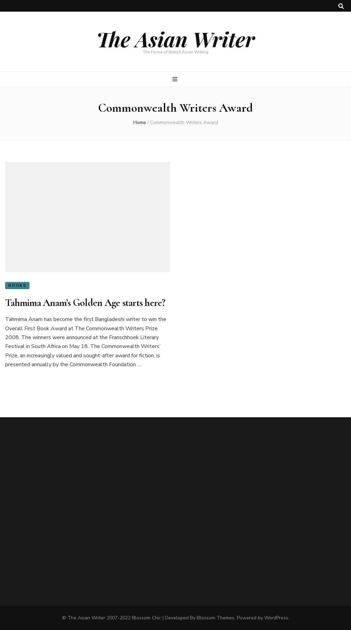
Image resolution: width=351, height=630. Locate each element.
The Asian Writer (175, 38)
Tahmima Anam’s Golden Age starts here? (85, 302)
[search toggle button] (341, 6)
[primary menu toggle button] (175, 79)
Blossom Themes (215, 618)
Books (17, 285)
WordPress (276, 618)
